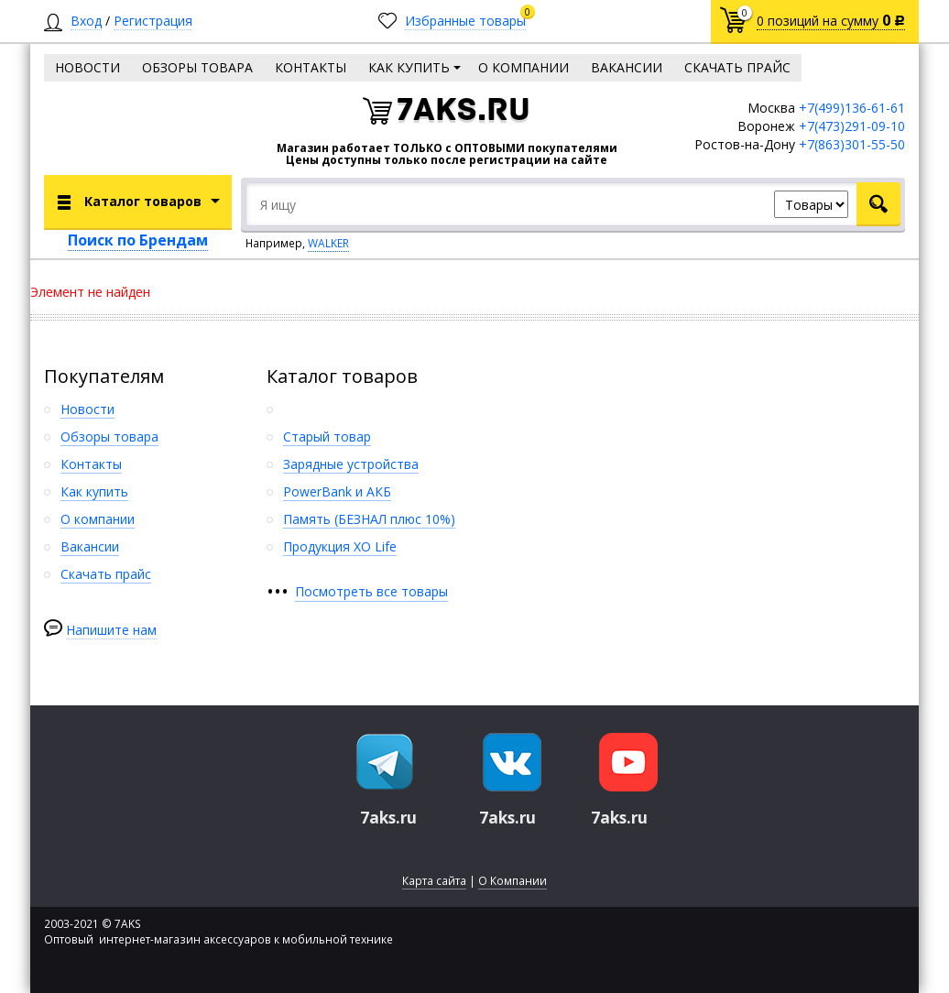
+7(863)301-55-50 (852, 144)
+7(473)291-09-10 (852, 126)
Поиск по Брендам (138, 240)
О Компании (512, 881)
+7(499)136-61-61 (852, 107)
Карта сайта (434, 881)
